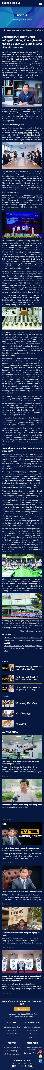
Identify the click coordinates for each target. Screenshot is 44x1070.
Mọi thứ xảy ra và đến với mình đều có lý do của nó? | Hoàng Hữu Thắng (27, 678)
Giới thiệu (23, 20)
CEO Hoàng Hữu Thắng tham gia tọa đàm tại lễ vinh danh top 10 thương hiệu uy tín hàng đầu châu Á (23, 640)
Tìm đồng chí (12, 1034)
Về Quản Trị (32, 1034)
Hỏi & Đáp (32, 1037)
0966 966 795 (31, 1014)
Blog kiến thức (32, 1022)
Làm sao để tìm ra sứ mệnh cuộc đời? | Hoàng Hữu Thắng (28, 688)
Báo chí (29, 20)
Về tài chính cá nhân (12, 1054)
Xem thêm (22, 1009)
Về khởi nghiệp (11, 1051)
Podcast (12, 1043)
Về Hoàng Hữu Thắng (12, 30)
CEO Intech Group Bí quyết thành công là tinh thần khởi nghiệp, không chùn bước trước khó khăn (23, 648)
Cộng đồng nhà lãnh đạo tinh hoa (32, 1048)
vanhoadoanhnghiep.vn (33, 631)
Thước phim (27, 30)
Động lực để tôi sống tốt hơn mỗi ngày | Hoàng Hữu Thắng (28, 667)
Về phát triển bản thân (32, 1027)
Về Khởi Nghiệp (32, 1030)
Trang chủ (15, 20)
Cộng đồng (32, 1043)
